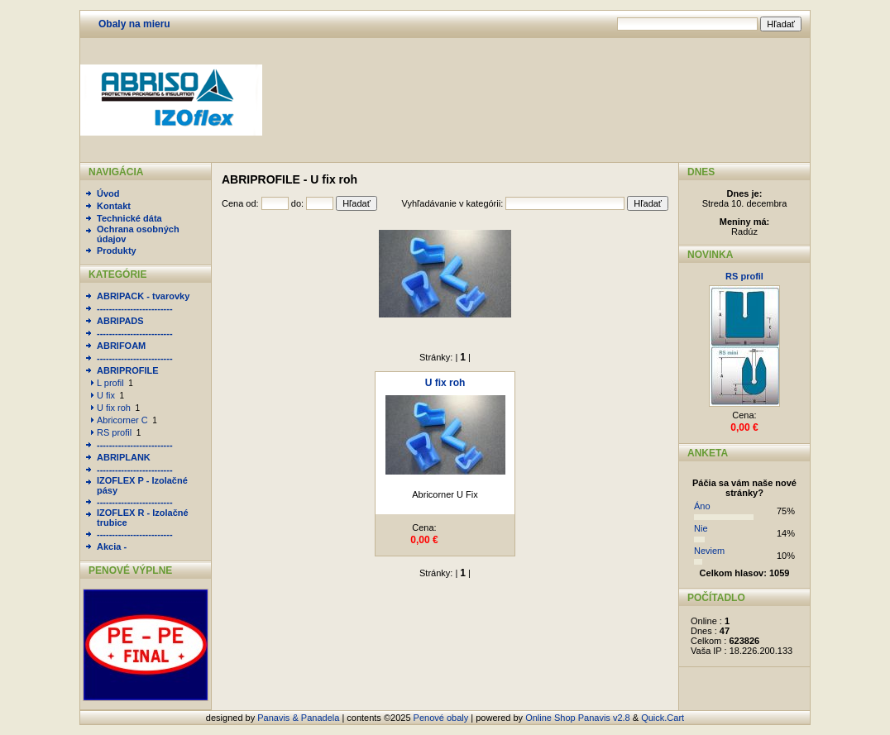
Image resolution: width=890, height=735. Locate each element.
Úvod (108, 193)
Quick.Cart (662, 718)
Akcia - (112, 546)
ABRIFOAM (121, 346)
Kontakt (114, 206)
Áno (702, 506)
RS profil (114, 432)
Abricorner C (122, 420)
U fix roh (114, 408)
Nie (701, 528)
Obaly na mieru (134, 24)
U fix (106, 395)
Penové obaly (441, 718)
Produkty (116, 250)
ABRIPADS (120, 321)
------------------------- (135, 308)
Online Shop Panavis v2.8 (577, 718)
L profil (110, 383)
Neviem (709, 551)
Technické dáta (129, 218)
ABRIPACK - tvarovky (143, 296)
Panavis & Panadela (299, 718)
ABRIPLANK (124, 457)
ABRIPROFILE (128, 370)
